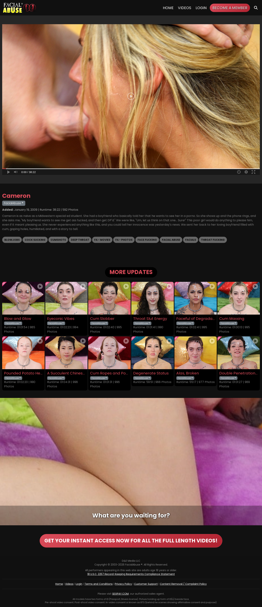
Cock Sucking (35, 240)
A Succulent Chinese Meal (66, 373)
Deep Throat (80, 240)
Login (201, 7)
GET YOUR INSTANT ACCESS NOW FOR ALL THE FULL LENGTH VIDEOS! (131, 540)
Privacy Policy (123, 584)
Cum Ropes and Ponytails (109, 373)
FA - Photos (123, 240)
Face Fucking (147, 240)
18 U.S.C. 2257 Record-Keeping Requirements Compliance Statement (131, 574)
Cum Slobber (102, 318)
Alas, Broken (187, 373)
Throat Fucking (213, 240)
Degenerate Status (151, 373)
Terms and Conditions (98, 584)
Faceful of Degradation (195, 318)
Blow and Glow (17, 318)
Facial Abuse (171, 240)
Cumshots (58, 240)
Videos (184, 7)
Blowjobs (12, 240)
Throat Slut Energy (150, 318)
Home (168, 7)
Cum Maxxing (231, 318)
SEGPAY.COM (120, 594)
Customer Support (146, 584)
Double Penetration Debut (238, 373)
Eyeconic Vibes (60, 318)
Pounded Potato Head (23, 373)
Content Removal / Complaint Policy (183, 584)
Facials (190, 240)
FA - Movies (102, 240)
